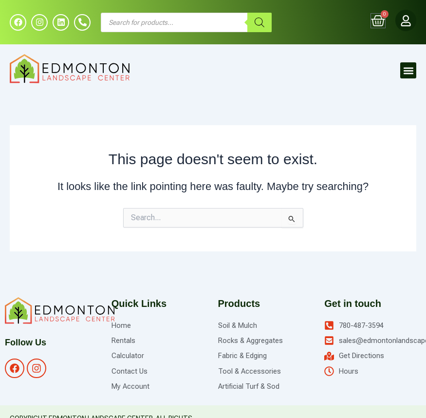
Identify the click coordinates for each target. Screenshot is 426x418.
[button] (408, 71)
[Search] (259, 23)
